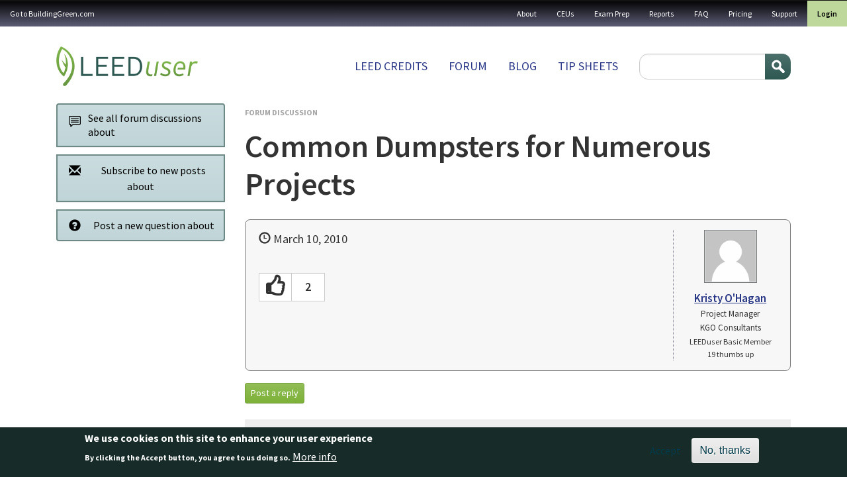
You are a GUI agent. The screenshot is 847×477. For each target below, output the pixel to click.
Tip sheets (588, 66)
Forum (468, 66)
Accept (665, 453)
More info (314, 460)
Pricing (740, 14)
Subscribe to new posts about (134, 178)
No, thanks (725, 453)
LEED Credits (391, 66)
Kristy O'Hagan (730, 298)
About (527, 14)
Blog (522, 66)
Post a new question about (138, 225)
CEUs (565, 14)
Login (827, 14)
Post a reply (274, 393)
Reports (661, 14)
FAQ (701, 14)
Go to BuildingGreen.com (52, 14)
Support (784, 14)
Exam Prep (611, 14)
